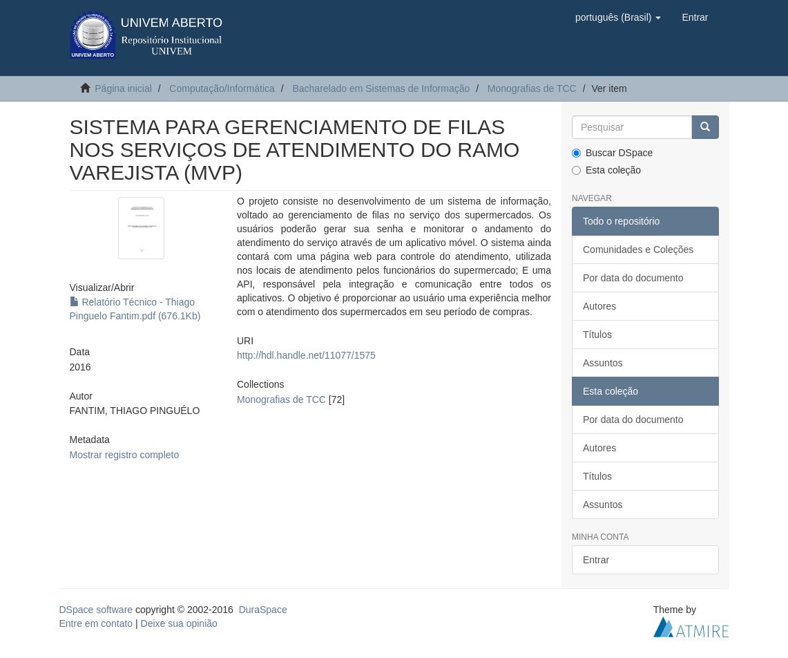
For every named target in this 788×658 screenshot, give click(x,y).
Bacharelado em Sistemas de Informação (381, 88)
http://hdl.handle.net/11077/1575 (306, 355)
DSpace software (96, 609)
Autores (599, 306)
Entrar (596, 559)
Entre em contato (96, 623)
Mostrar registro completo (125, 454)
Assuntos (603, 362)
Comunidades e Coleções (638, 249)
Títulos (597, 334)
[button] (618, 17)
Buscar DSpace (612, 152)
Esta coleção (606, 170)
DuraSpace (263, 609)
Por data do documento (633, 277)
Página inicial (123, 88)
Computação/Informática (222, 88)
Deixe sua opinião (179, 623)
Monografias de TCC (532, 88)
